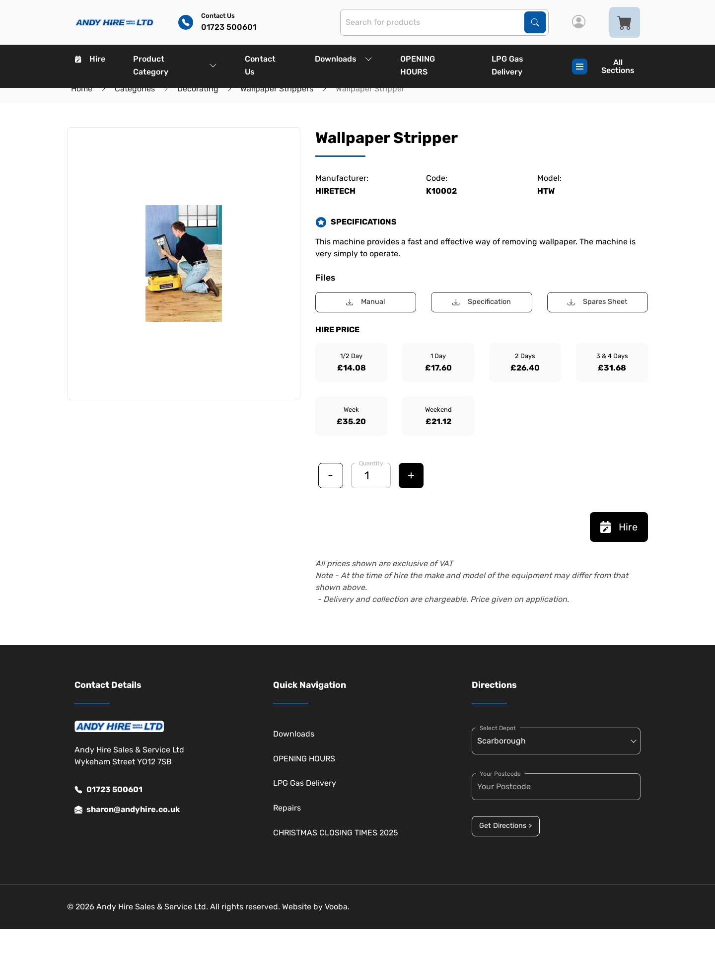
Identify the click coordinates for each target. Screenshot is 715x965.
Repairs (287, 808)
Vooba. (337, 906)
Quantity (371, 463)
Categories (135, 88)
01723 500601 (108, 790)
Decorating (197, 88)
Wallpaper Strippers (276, 88)
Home (81, 88)
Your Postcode (500, 773)
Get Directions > (505, 825)
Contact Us (260, 65)
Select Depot (498, 728)
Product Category (175, 65)
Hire (90, 59)
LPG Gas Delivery (507, 65)
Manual (365, 301)
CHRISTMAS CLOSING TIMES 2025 (335, 832)
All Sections (603, 66)
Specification (481, 301)
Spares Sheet (597, 301)
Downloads (343, 59)
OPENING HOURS (417, 65)
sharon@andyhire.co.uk (127, 810)
